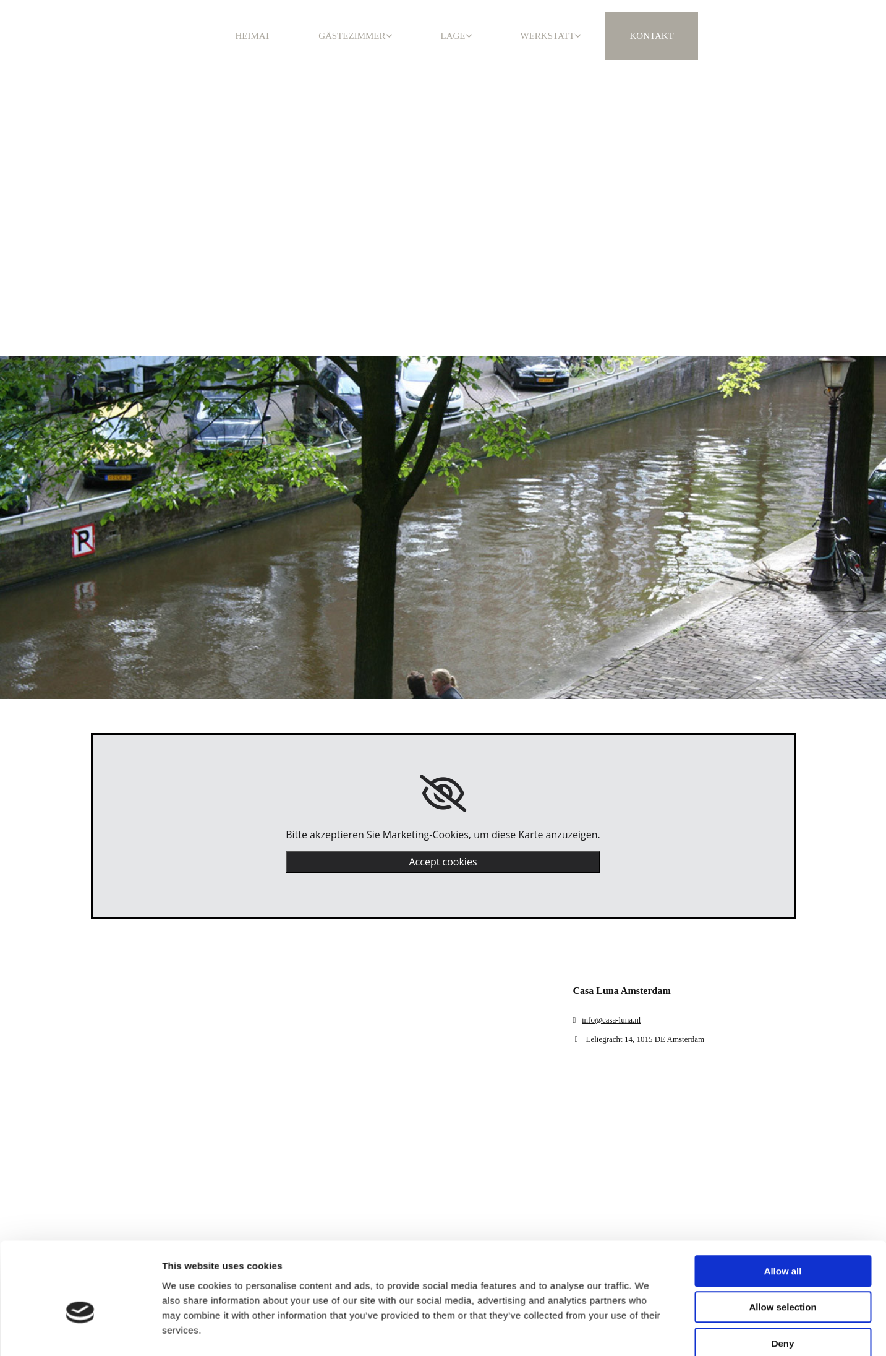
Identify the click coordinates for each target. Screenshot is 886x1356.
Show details (649, 1234)
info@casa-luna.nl (611, 1019)
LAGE (453, 36)
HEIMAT (253, 36)
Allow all (783, 1107)
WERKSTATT (548, 36)
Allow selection (782, 1143)
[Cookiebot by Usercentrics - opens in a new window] (80, 1234)
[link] (443, 793)
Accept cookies (443, 862)
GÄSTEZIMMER (351, 36)
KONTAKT (651, 36)
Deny (783, 1179)
